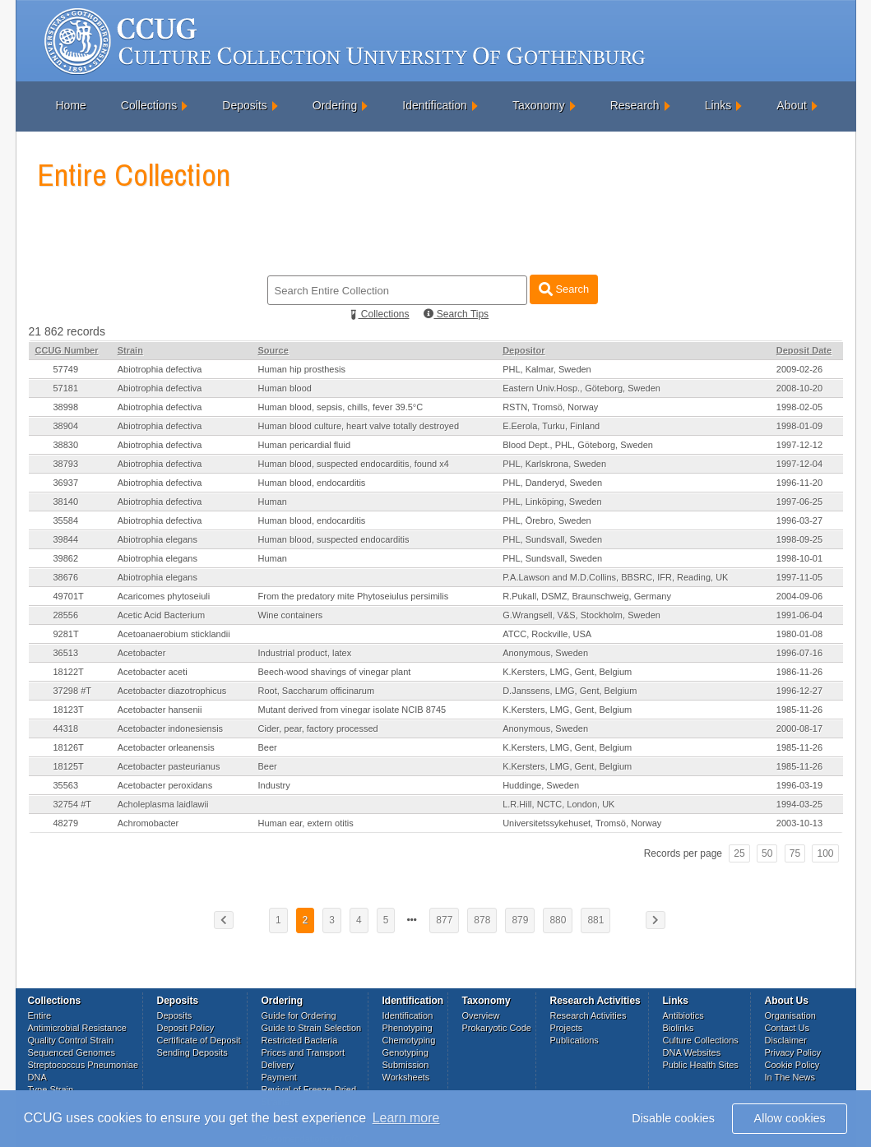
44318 (66, 728)
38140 (66, 501)
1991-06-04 (799, 615)
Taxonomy (538, 105)
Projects (566, 1028)
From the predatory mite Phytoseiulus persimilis (353, 596)
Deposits (244, 105)
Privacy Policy (793, 1052)
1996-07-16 (799, 653)
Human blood (285, 388)
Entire (40, 1015)
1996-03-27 (799, 520)
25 (739, 853)
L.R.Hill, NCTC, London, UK (558, 804)
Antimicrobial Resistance (77, 1028)
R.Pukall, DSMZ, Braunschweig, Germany (587, 596)
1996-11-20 (799, 483)
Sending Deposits (192, 1052)
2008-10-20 (799, 388)
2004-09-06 (799, 596)
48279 (66, 823)
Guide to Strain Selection (312, 1028)
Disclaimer (786, 1040)
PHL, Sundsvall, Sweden (552, 539)
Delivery (278, 1065)
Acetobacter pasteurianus (169, 766)
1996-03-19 (799, 785)
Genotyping (405, 1052)
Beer (267, 747)
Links (718, 105)
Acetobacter (142, 653)
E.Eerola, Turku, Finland (551, 426)
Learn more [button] (406, 1118)
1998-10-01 (799, 558)
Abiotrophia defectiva (160, 369)
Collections (149, 105)
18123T (68, 710)
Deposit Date (804, 350)
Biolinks (678, 1028)
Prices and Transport (303, 1052)
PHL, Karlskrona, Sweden (554, 464)
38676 (66, 577)
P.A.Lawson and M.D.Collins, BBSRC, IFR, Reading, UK (615, 577)
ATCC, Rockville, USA (547, 634)
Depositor (523, 350)
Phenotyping (407, 1028)
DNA (37, 1077)
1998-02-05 (799, 407)
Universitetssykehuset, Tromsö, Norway (582, 823)
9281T (66, 634)
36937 (66, 483)
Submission (405, 1065)
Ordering (335, 105)
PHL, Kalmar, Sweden (547, 369)
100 (825, 853)
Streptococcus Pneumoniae (83, 1065)
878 (482, 920)
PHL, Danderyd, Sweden (552, 483)
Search (564, 289)
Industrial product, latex (305, 653)
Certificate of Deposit (199, 1040)
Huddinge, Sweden (541, 785)
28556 (66, 615)
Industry (274, 785)
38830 (66, 445)
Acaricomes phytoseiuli (164, 596)
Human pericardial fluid (304, 445)
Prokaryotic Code (496, 1028)
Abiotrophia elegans (157, 539)
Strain (130, 350)
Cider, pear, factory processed (318, 728)
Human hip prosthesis (301, 369)
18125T (68, 766)
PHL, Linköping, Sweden (552, 501)
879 (520, 920)
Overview (481, 1015)
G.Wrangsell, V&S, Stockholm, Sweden (581, 615)
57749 (66, 369)
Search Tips (456, 314)
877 (444, 920)
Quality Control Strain (71, 1040)
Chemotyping (409, 1040)
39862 (66, 558)
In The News (790, 1077)
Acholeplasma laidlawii (163, 804)
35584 (66, 520)
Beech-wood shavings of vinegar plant (334, 672)
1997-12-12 (799, 445)
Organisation (790, 1015)
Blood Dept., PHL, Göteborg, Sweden (578, 445)
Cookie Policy (792, 1065)
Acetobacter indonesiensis (170, 728)
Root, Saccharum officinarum (316, 691)
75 (795, 853)
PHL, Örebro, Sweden (547, 520)
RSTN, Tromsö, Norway (550, 407)
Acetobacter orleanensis (166, 747)
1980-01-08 (799, 634)
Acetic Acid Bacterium (161, 615)
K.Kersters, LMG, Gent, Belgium (567, 672)
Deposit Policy (186, 1028)
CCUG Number (67, 350)
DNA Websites (692, 1052)
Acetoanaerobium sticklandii (174, 634)
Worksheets (406, 1077)
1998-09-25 (799, 539)
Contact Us (787, 1028)
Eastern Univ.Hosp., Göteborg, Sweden (581, 388)
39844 (66, 539)
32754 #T (72, 804)
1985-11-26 (799, 710)
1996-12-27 (799, 691)
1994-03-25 (799, 804)
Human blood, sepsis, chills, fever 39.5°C (341, 407)
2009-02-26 (799, 369)
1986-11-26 (799, 672)
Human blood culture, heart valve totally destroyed (359, 426)
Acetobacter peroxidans (165, 785)
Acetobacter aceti (153, 672)
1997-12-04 (799, 464)
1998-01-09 (799, 426)
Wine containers (290, 615)
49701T (68, 596)
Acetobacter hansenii (160, 710)
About (791, 105)
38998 (66, 407)
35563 (66, 785)
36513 (66, 653)
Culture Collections (701, 1040)
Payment (279, 1077)
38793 (66, 464)
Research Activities (588, 1015)
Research (635, 105)
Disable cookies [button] (673, 1118)
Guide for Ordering (299, 1015)
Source (273, 350)
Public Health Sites (701, 1065)
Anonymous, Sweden (545, 653)
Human (272, 501)
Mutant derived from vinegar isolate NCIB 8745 (352, 710)
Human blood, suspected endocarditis (334, 539)
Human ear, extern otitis (306, 823)
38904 (66, 426)
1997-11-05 (799, 577)
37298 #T (72, 691)
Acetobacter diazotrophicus (172, 691)
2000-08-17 (799, 728)
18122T (68, 672)
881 (595, 920)
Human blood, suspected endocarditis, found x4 (353, 464)
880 (557, 920)
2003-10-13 (799, 823)
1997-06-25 (799, 501)
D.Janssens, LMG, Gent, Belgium (570, 691)
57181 (66, 388)
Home (71, 105)
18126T (68, 747)
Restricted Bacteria (300, 1040)
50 (767, 853)
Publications (574, 1040)
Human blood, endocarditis (312, 483)
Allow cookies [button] (790, 1118)
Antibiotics (683, 1015)
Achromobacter (148, 823)
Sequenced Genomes (71, 1052)
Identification (434, 105)
